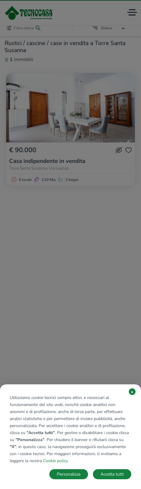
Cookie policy (55, 461)
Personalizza (68, 474)
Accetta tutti (112, 474)
